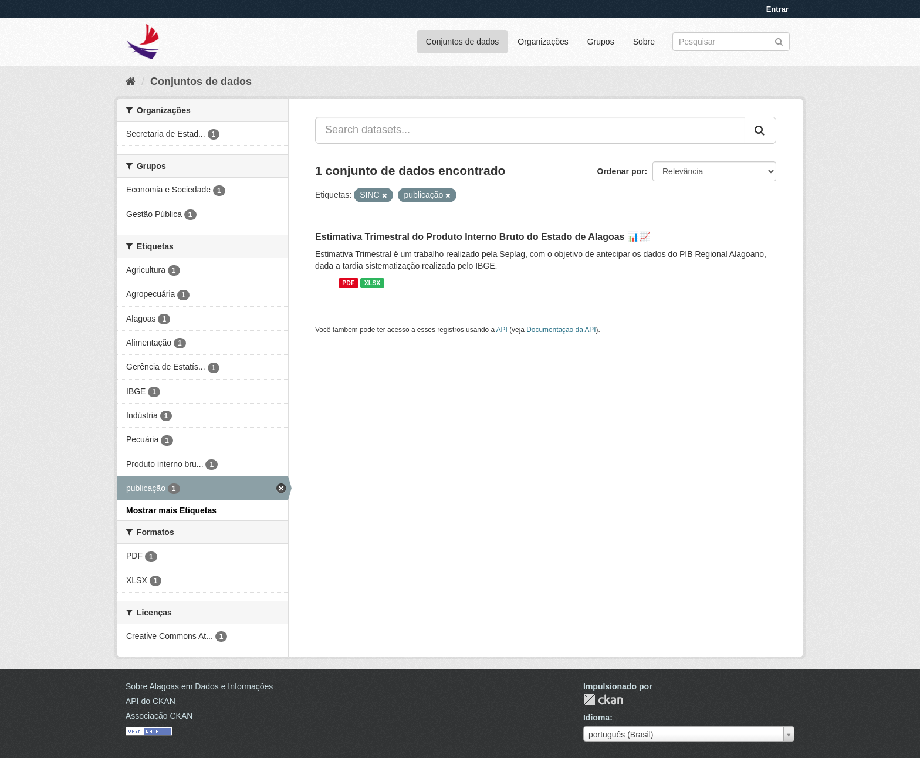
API (502, 330)
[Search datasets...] (530, 130)
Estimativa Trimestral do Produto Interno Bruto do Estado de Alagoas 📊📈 (483, 237)
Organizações (543, 41)
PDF (348, 282)
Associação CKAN (159, 715)
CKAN (603, 699)
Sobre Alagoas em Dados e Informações (199, 686)
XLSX (372, 282)
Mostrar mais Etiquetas (171, 510)
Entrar (777, 9)
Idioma (596, 717)
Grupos (600, 41)
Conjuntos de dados (462, 41)
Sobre (644, 41)
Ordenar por (621, 171)
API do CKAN (150, 701)
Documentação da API (561, 330)
